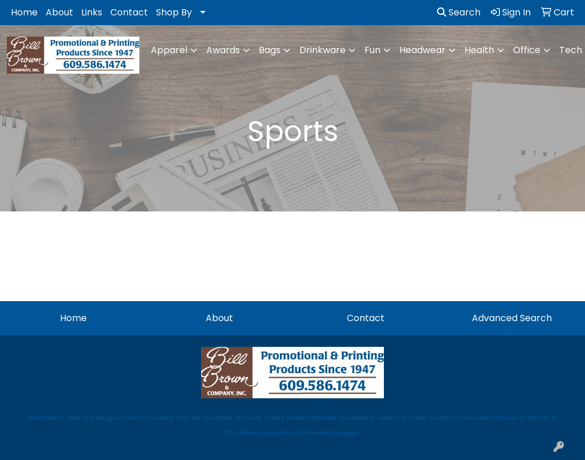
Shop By (174, 12)
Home (24, 12)
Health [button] (479, 50)
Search (458, 12)
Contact (129, 12)
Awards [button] (223, 50)
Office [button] (526, 50)
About (59, 12)
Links (91, 12)
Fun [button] (372, 50)
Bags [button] (270, 50)
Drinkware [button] (322, 50)
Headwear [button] (422, 50)
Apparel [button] (169, 50)
